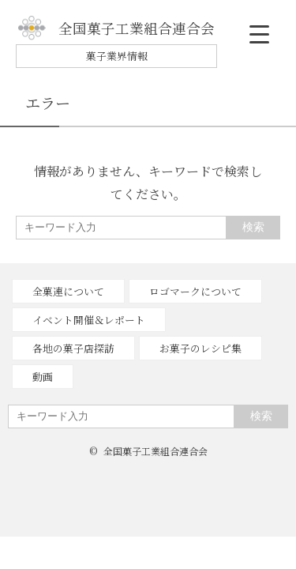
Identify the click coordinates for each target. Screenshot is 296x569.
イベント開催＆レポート (88, 319)
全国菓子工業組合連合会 (116, 28)
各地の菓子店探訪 (73, 348)
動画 (42, 376)
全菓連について (68, 291)
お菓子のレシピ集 (200, 348)
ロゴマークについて (195, 291)
